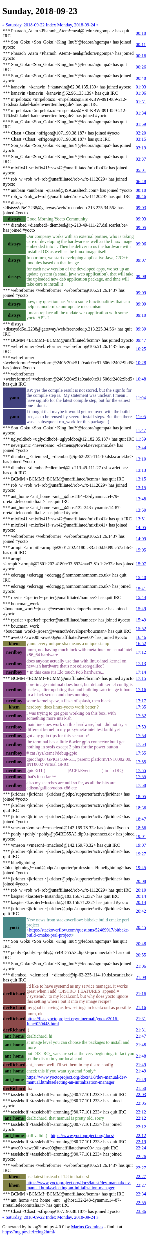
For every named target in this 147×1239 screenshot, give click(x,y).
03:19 (141, 147)
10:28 (141, 362)
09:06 (141, 244)
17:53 (141, 727)
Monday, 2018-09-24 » (78, 24)
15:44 (141, 597)
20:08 (141, 881)
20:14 (141, 896)
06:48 (141, 181)
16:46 (141, 637)
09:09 (141, 292)
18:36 (141, 807)
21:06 (141, 966)
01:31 (141, 101)
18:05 (141, 796)
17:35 (141, 707)
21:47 (141, 1036)
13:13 (141, 470)
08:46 (141, 196)
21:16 (141, 993)
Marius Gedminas (87, 1226)
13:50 (141, 510)
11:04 (141, 397)
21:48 (141, 1044)
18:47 (141, 819)
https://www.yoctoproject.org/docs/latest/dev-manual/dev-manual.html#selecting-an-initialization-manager (78, 1185)
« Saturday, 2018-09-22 (23, 24)
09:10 (141, 315)
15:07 (141, 563)
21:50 (141, 1088)
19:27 (141, 853)
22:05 (141, 1103)
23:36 (141, 1211)
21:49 (141, 1064)
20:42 (141, 911)
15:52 (141, 628)
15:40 (141, 577)
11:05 (141, 416)
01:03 (141, 87)
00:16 (141, 55)
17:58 (141, 785)
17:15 (141, 678)
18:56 (141, 827)
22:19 (141, 1141)
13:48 (141, 498)
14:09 (141, 538)
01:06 (141, 93)
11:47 (141, 430)
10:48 (141, 379)
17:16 (141, 689)
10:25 (141, 349)
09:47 (141, 340)
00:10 (141, 33)
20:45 (141, 927)
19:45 (141, 867)
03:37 (141, 159)
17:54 (141, 735)
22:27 (141, 1167)
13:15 (141, 479)
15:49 (141, 608)
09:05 (141, 227)
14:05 (141, 527)
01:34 (141, 113)
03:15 (141, 139)
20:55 (141, 955)
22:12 (141, 1112)
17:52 (141, 715)
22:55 (141, 1202)
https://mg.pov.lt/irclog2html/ (28, 1231)
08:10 (141, 190)
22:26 (141, 1156)
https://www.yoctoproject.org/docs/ (82, 1135)
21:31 (141, 1018)
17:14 (141, 672)
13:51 (141, 518)
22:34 (141, 1194)
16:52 (141, 643)
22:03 (141, 1094)
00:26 (141, 67)
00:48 (141, 78)
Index (51, 24)
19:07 (141, 845)
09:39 (141, 329)
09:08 (141, 276)
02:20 (141, 133)
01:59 (141, 124)
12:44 (141, 447)
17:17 (141, 700)
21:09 (141, 977)
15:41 (141, 588)
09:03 (141, 207)
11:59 (141, 439)
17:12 (141, 652)
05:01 (141, 170)
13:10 (141, 459)
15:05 (141, 550)
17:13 (141, 663)
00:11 (141, 44)
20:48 (141, 943)
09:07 (141, 260)
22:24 (141, 1147)
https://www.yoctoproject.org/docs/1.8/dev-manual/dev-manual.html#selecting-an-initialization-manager (76, 1080)
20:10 (141, 890)
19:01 (141, 836)
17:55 (141, 753)
